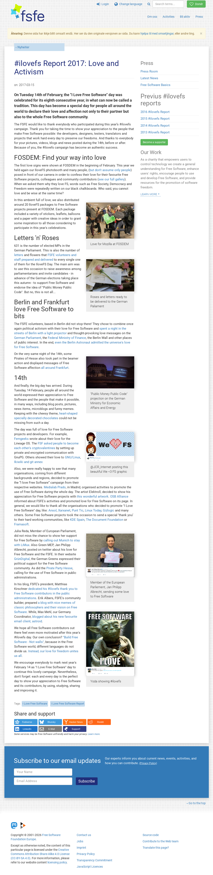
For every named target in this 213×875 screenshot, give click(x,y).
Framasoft (21, 524)
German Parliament (27, 338)
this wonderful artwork (93, 496)
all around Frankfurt (54, 368)
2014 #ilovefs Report (155, 125)
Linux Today (93, 510)
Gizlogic (108, 510)
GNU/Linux (72, 457)
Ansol (52, 510)
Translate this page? (156, 847)
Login (103, 4)
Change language (128, 4)
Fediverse (27, 722)
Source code (151, 835)
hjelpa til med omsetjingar (157, 33)
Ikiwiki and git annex (28, 462)
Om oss (152, 16)
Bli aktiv (185, 16)
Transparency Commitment (94, 860)
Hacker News (76, 722)
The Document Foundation (104, 520)
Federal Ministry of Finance (67, 338)
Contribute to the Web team (160, 841)
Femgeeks (21, 439)
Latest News (149, 78)
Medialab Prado (55, 487)
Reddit (100, 722)
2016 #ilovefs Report (155, 112)
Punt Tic (77, 510)
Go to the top (197, 803)
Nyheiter (23, 47)
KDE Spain (77, 520)
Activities (168, 16)
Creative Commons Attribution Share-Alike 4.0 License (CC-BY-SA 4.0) (40, 854)
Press (199, 16)
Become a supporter (154, 142)
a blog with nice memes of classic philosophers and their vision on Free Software (45, 607)
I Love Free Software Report (67, 703)
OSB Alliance (119, 496)
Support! (76, 729)
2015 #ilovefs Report (155, 119)
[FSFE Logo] (27, 13)
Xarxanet (64, 510)
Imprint (81, 847)
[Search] (149, 4)
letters (18, 255)
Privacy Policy (86, 854)
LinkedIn (27, 729)
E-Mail (51, 729)
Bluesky (52, 722)
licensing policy (57, 862)
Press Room (149, 71)
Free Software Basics (155, 85)
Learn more (94, 734)
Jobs (80, 841)
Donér (196, 4)
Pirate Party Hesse (59, 568)
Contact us (84, 835)
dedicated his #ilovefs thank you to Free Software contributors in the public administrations (46, 593)
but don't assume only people (110, 170)
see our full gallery (112, 179)
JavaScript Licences (90, 866)
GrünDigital (22, 559)
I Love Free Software (35, 703)
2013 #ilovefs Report (155, 132)
